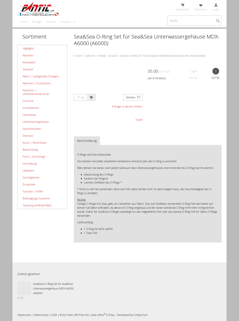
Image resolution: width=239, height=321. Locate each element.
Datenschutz (41, 315)
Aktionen (28, 55)
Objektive (28, 170)
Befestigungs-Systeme (36, 198)
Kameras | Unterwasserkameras (36, 92)
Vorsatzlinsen (31, 108)
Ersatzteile (29, 184)
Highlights (28, 48)
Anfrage (36, 22)
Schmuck (28, 101)
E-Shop (78, 55)
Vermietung (30, 163)
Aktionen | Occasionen (36, 83)
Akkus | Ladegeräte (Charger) (41, 76)
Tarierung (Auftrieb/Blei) (37, 205)
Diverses (28, 136)
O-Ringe (101, 55)
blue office (98, 315)
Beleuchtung (30, 149)
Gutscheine (29, 115)
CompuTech (140, 315)
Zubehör (28, 69)
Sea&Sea (113, 55)
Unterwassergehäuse (36, 122)
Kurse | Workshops (34, 142)
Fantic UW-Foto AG (77, 315)
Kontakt (51, 22)
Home (23, 22)
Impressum (24, 315)
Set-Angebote (31, 177)
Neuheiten (29, 62)
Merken (133, 97)
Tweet (139, 120)
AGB (54, 315)
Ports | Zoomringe (34, 156)
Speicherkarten (32, 129)
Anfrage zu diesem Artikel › (127, 106)
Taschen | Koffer (33, 191)
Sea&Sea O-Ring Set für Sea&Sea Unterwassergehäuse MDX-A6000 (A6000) (162, 55)
